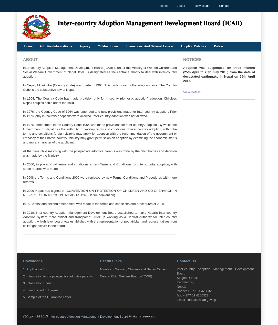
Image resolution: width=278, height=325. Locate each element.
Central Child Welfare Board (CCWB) (126, 276)
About (181, 6)
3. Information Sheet (37, 283)
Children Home (108, 46)
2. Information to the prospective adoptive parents (58, 276)
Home (164, 6)
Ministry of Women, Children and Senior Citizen (133, 269)
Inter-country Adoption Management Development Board (88, 316)
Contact (224, 6)
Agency (85, 46)
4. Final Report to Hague (40, 290)
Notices (192, 59)
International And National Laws (148, 46)
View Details (192, 92)
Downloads (202, 6)
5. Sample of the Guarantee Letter (47, 297)
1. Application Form (36, 269)
